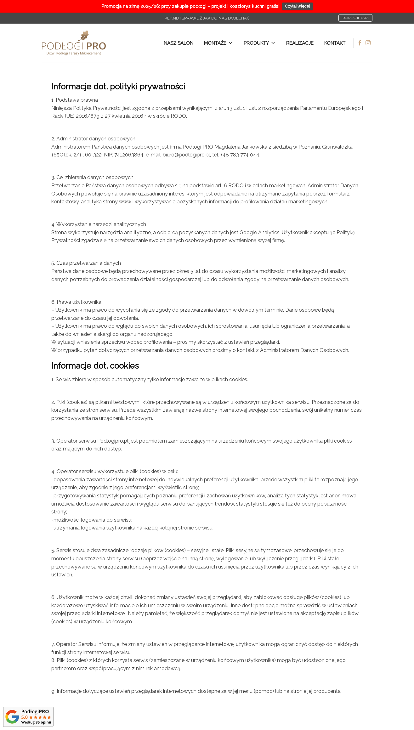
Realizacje (300, 43)
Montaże (218, 43)
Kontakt (334, 43)
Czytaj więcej (297, 6)
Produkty (259, 43)
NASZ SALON (178, 43)
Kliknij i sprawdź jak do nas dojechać (207, 18)
